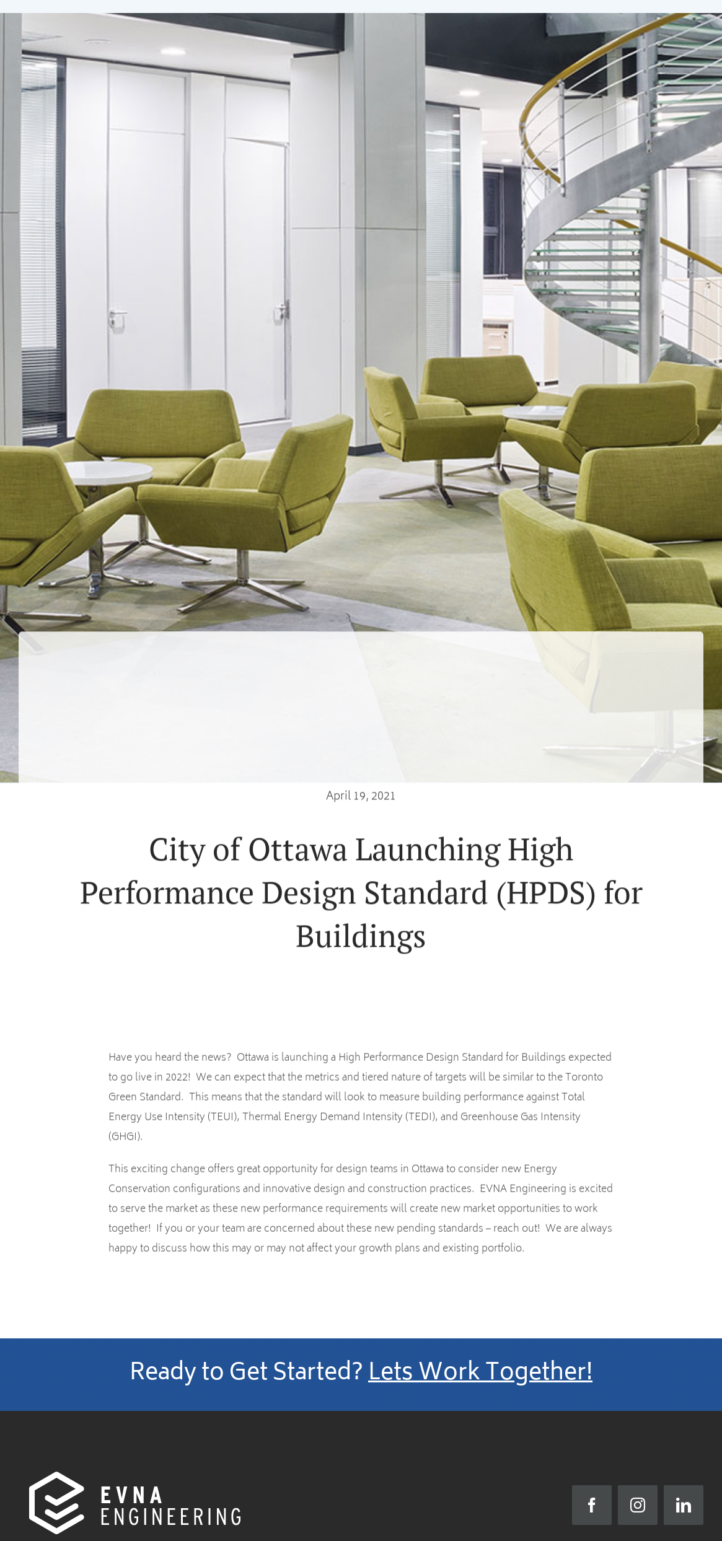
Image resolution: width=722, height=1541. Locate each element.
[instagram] (638, 1505)
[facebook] (592, 1505)
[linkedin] (683, 1505)
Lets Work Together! (480, 1374)
